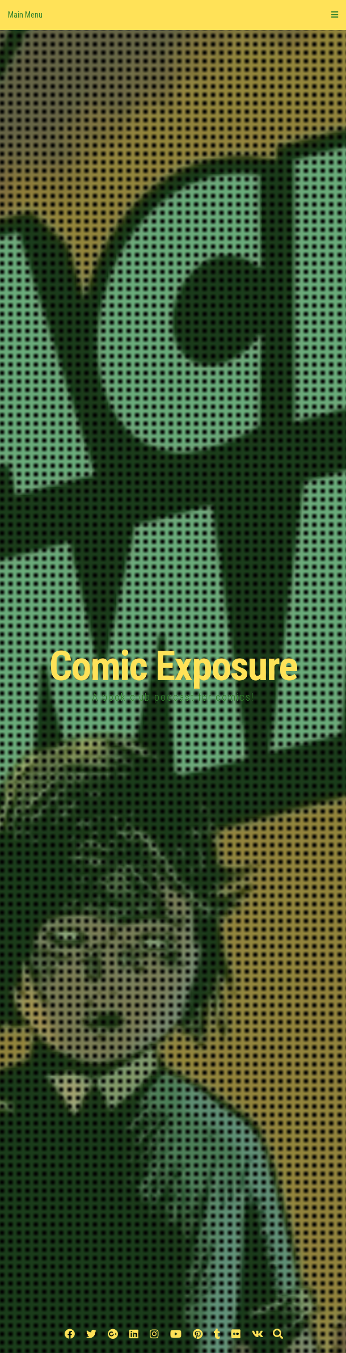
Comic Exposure (173, 666)
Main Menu (173, 14)
